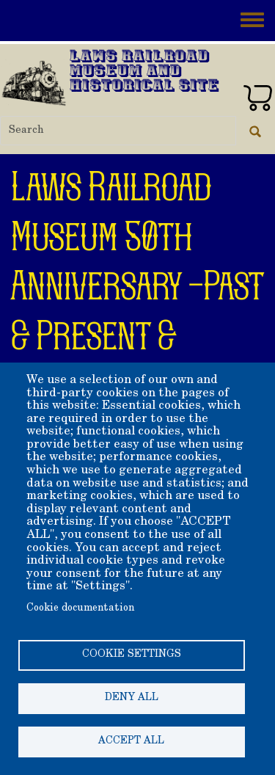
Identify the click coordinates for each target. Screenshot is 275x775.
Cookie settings (131, 655)
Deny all (131, 698)
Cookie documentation (80, 608)
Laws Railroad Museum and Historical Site (144, 72)
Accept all (131, 741)
